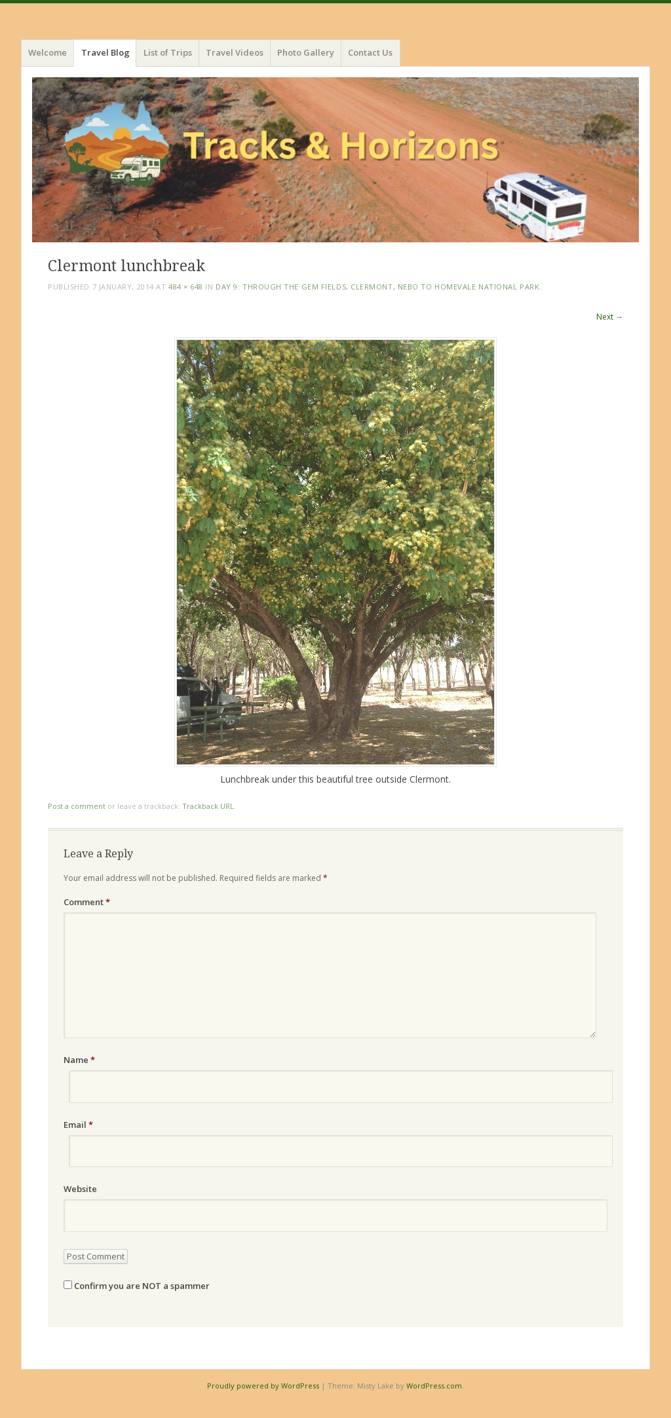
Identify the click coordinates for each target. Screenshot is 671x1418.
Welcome (47, 52)
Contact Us (370, 52)
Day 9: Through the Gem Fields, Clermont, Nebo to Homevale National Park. (379, 286)
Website (80, 1189)
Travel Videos (234, 52)
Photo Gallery (305, 52)
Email (78, 1124)
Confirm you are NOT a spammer (137, 1286)
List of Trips (168, 52)
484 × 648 (185, 286)
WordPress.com (434, 1385)
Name (79, 1060)
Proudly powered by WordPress (263, 1385)
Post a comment (76, 806)
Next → (609, 316)
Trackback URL (208, 806)
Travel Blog (105, 52)
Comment (87, 902)
